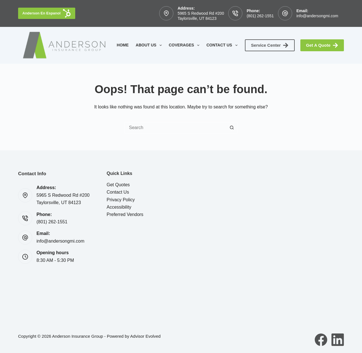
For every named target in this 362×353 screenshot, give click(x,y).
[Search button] (232, 127)
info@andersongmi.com (317, 16)
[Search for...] (175, 127)
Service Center (270, 45)
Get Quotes (118, 184)
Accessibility (119, 207)
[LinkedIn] (337, 339)
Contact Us (223, 45)
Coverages (185, 45)
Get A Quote (322, 45)
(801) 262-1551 (260, 16)
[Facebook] (321, 339)
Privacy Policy (121, 199)
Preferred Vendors (125, 214)
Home (123, 45)
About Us (150, 45)
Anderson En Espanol (46, 13)
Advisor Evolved (145, 336)
